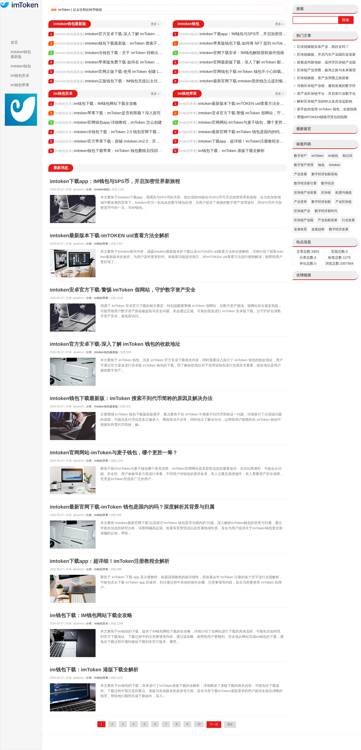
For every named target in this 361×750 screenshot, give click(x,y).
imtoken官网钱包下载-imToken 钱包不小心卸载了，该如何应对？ (230, 71)
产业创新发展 (327, 220)
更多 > (155, 24)
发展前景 (300, 229)
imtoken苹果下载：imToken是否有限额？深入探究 (104, 113)
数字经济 (327, 183)
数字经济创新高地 (324, 174)
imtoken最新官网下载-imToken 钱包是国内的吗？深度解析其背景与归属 (230, 132)
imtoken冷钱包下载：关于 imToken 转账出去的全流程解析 (105, 53)
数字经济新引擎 (305, 183)
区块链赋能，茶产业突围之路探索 (323, 78)
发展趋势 (318, 229)
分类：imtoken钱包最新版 (102, 352)
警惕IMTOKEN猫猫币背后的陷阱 (322, 117)
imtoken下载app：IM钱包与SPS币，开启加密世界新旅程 (230, 34)
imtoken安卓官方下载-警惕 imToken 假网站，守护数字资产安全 (230, 113)
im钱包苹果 (20, 85)
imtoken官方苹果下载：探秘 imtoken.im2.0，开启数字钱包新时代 (105, 141)
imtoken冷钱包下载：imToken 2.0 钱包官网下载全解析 (105, 132)
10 (198, 724)
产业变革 (300, 201)
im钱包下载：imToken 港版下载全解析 (219, 151)
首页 (14, 42)
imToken (317, 155)
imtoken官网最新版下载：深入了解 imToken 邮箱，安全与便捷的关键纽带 (230, 62)
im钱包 (333, 155)
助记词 (347, 155)
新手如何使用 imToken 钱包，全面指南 (327, 109)
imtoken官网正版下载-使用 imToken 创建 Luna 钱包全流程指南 (105, 71)
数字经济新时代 (326, 211)
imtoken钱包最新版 (21, 54)
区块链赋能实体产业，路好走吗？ (323, 47)
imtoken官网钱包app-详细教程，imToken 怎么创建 (105, 122)
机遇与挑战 (343, 192)
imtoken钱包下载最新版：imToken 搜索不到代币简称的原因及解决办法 (105, 43)
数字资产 (300, 155)
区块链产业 (302, 211)
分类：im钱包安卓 (97, 623)
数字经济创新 (321, 201)
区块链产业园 (303, 220)
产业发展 (300, 174)
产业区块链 (343, 201)
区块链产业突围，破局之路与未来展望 (326, 70)
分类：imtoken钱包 (98, 189)
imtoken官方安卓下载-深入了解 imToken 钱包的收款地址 (105, 34)
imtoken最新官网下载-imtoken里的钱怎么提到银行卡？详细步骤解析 (230, 81)
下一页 (214, 724)
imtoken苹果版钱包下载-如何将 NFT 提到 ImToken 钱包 (230, 43)
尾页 (230, 724)
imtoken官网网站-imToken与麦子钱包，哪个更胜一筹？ (230, 122)
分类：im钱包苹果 (97, 243)
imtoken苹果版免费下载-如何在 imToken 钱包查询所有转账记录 (105, 62)
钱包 (321, 165)
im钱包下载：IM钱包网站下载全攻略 (92, 103)
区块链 (326, 192)
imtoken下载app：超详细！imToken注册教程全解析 (230, 141)
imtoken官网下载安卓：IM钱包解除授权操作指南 (228, 53)
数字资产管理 (303, 165)
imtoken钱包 (21, 66)
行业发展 (348, 220)
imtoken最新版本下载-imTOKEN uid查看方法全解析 (230, 103)
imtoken (334, 165)
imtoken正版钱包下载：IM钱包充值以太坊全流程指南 (105, 81)
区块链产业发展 (305, 192)
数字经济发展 (338, 229)
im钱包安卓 (20, 75)
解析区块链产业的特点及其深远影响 (324, 101)
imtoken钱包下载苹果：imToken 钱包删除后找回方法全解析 (105, 151)
